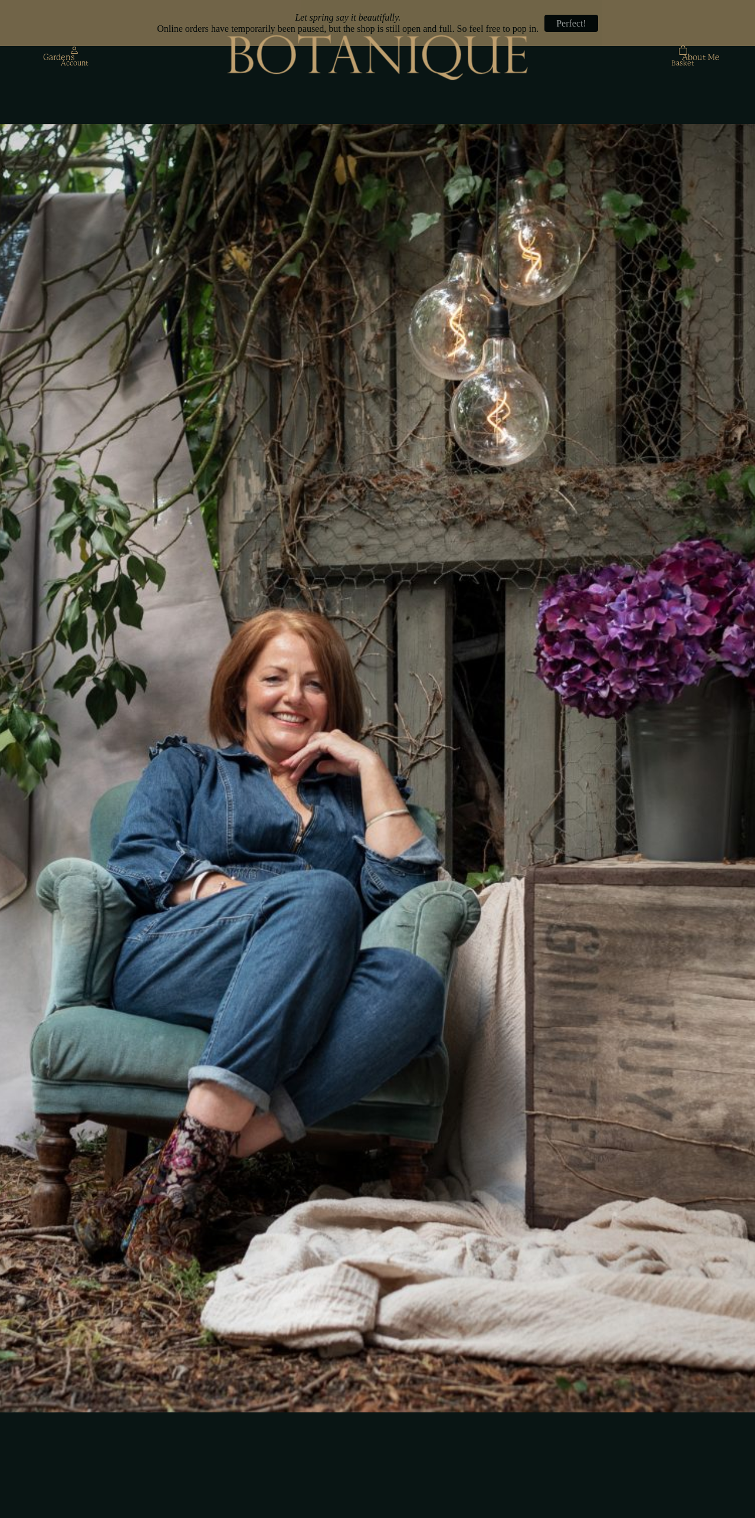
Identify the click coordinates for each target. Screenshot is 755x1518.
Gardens (59, 58)
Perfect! (571, 23)
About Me (701, 58)
